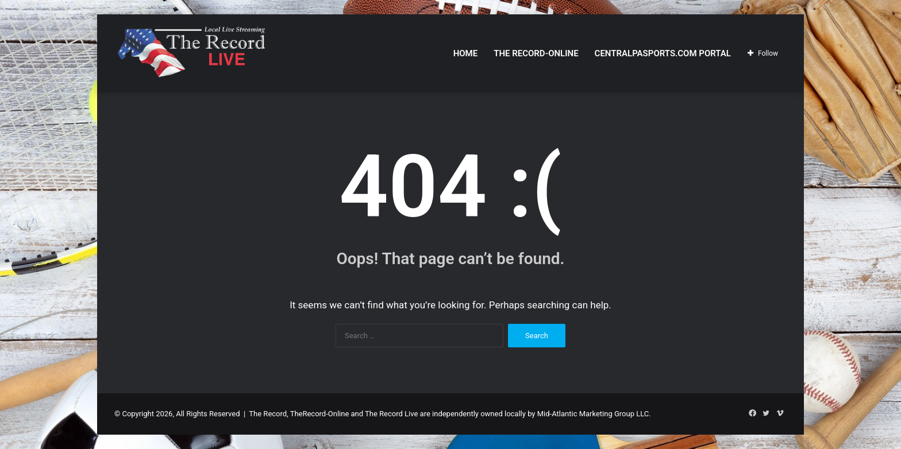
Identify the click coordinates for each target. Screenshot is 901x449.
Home (465, 53)
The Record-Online (536, 53)
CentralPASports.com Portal (663, 53)
